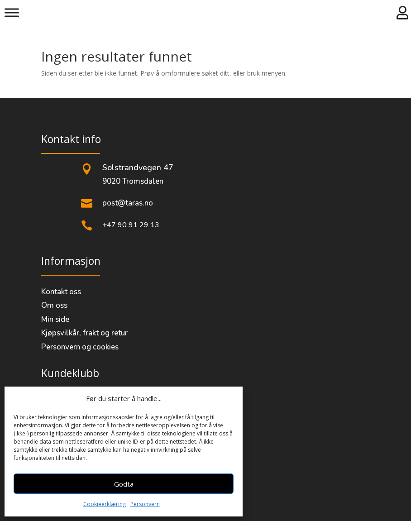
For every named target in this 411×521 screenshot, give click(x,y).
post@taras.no (127, 203)
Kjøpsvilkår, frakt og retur (84, 333)
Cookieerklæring (104, 504)
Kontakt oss (61, 292)
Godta (124, 483)
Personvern (145, 504)
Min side (55, 319)
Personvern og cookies (80, 347)
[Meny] (12, 12)
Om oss (54, 305)
